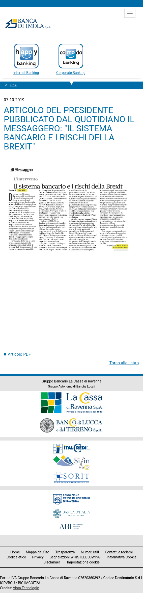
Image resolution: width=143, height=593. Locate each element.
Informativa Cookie (121, 557)
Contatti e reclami (119, 552)
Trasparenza (65, 552)
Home (15, 552)
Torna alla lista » (124, 362)
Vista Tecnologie (26, 588)
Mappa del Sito (37, 552)
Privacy (37, 557)
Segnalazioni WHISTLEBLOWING (75, 557)
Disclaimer (51, 562)
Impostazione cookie (83, 562)
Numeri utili (90, 552)
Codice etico (16, 557)
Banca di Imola (28, 23)
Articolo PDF (19, 354)
